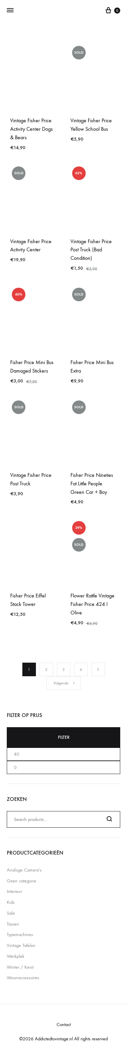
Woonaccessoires (23, 978)
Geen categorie (21, 881)
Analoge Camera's (24, 870)
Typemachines (20, 934)
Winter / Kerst (20, 967)
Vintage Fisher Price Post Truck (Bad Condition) (91, 250)
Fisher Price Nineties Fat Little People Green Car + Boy (91, 483)
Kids (11, 902)
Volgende (64, 683)
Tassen (13, 924)
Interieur (14, 891)
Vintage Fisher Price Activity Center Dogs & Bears (31, 129)
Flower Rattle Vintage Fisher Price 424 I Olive (92, 604)
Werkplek (15, 956)
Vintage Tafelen (21, 945)
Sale (11, 913)
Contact (64, 1024)
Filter (63, 737)
